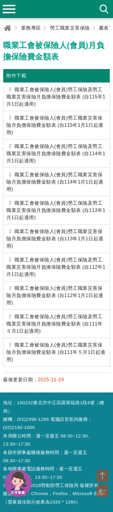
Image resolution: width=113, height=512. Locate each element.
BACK (102, 491)
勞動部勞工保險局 (57, 9)
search (104, 9)
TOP (102, 476)
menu (9, 9)
